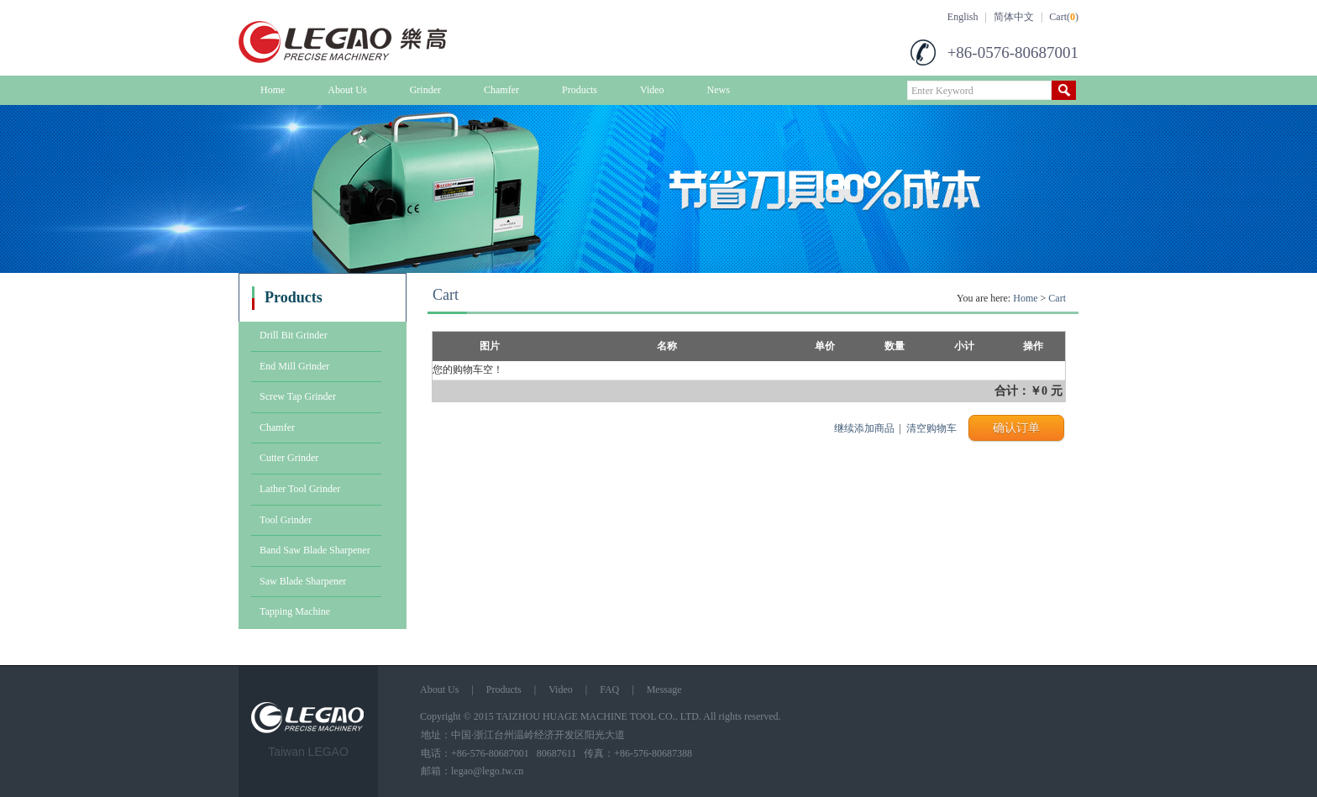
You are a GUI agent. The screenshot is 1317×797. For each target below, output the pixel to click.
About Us (347, 90)
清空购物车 (931, 428)
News (718, 90)
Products (579, 90)
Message (664, 689)
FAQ (609, 689)
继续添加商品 (864, 428)
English (963, 17)
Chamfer (501, 90)
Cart (1057, 298)
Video (652, 90)
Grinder (425, 90)
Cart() (1063, 17)
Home (272, 90)
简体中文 (1014, 17)
